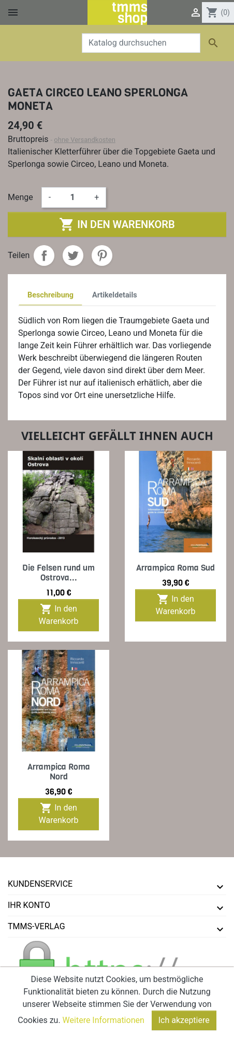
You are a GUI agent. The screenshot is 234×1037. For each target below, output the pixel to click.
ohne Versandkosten (84, 140)
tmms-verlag (36, 926)
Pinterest (102, 255)
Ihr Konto (29, 905)
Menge (20, 197)
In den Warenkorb (116, 224)
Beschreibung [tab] (50, 295)
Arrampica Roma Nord (58, 771)
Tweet (73, 255)
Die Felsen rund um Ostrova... (58, 572)
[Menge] (72, 197)
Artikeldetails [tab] (114, 295)
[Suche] (141, 43)
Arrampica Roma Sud (175, 567)
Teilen (44, 255)
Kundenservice (40, 884)
